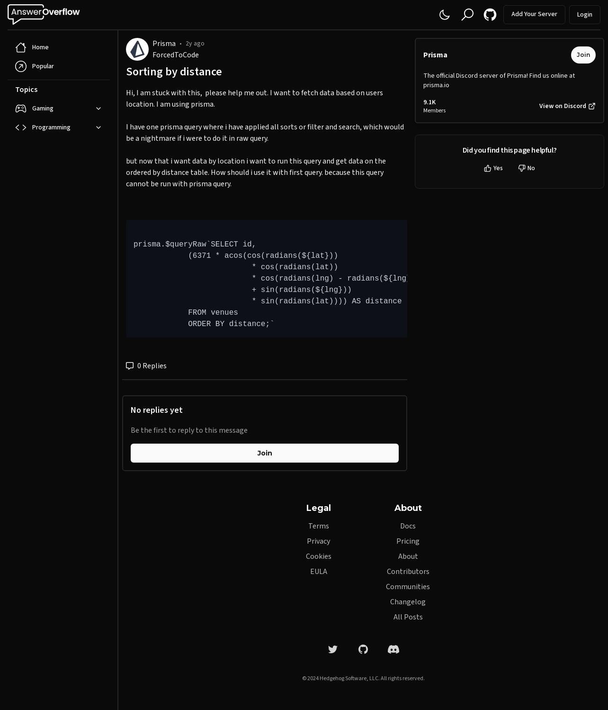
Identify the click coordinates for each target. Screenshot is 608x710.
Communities (408, 587)
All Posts (408, 617)
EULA (318, 571)
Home (32, 47)
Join (265, 453)
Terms (318, 526)
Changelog (408, 602)
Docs (408, 526)
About (408, 556)
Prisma (164, 43)
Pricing (408, 541)
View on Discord (567, 106)
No (526, 168)
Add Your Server (534, 14)
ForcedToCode (175, 55)
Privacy (318, 541)
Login (584, 14)
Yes (493, 168)
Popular (34, 66)
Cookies (318, 556)
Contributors (408, 571)
